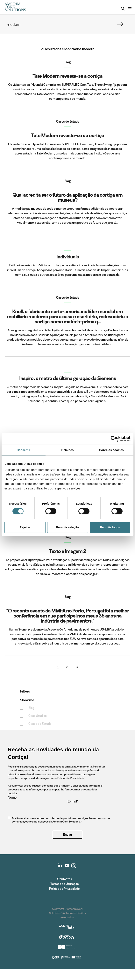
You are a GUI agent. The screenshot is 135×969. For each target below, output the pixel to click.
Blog (31, 708)
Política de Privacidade (64, 889)
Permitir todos (110, 527)
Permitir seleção (67, 527)
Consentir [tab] (24, 450)
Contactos (64, 879)
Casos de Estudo (40, 724)
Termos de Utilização (64, 884)
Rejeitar (25, 527)
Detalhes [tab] (67, 450)
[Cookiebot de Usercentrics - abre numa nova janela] (113, 439)
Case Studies (37, 716)
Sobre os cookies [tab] (111, 450)
